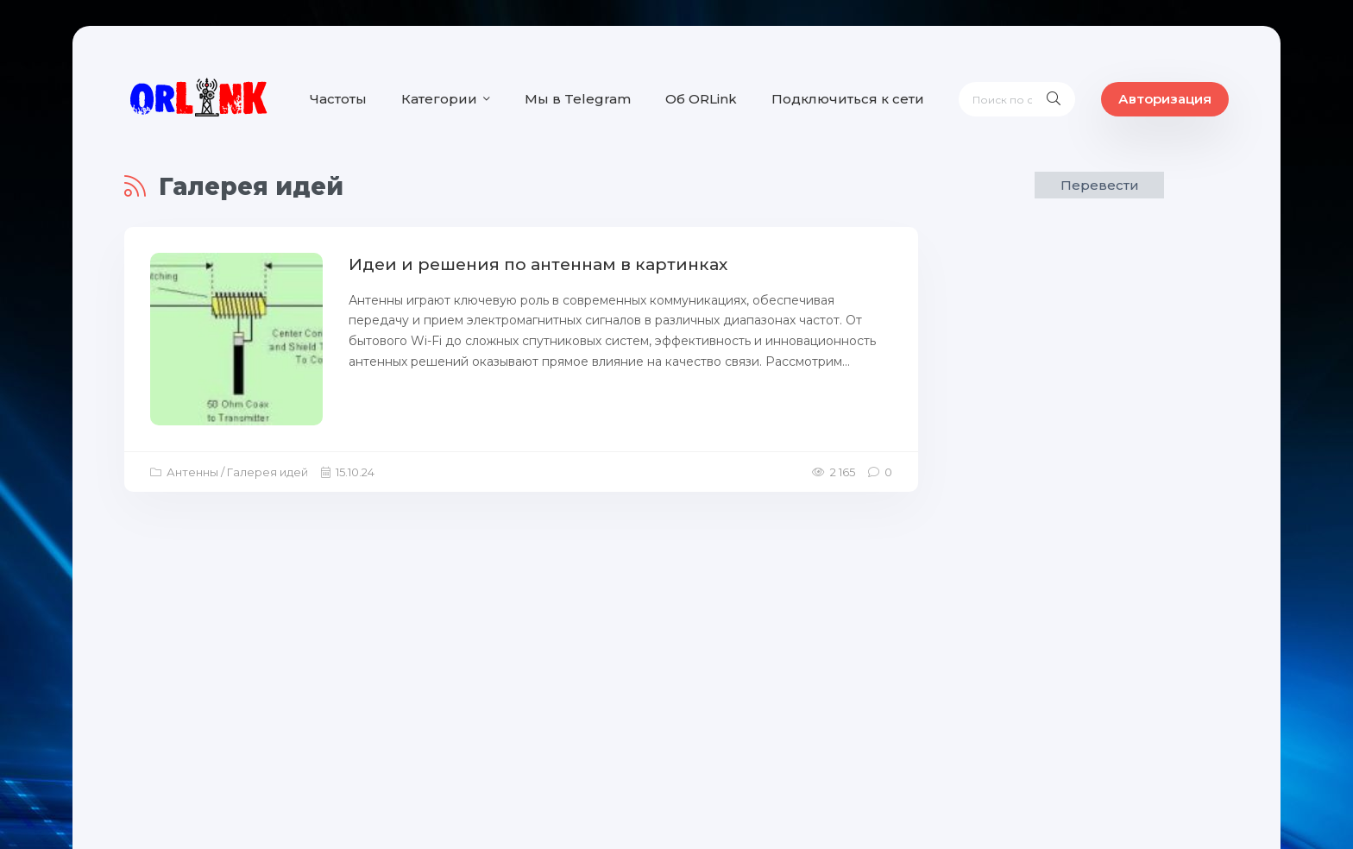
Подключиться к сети (847, 99)
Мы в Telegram (578, 99)
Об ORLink (701, 99)
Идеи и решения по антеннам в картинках (538, 264)
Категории (439, 99)
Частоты (338, 99)
